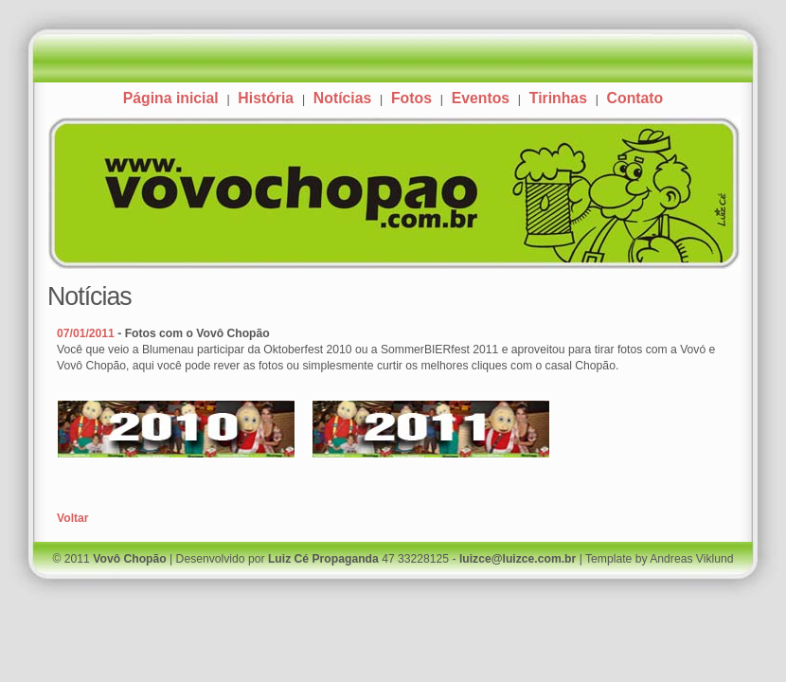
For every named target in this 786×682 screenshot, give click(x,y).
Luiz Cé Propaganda (323, 558)
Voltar (73, 518)
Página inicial (171, 98)
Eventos (480, 98)
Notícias (342, 98)
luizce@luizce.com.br (517, 558)
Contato (635, 98)
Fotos (411, 98)
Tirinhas (558, 98)
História (266, 98)
